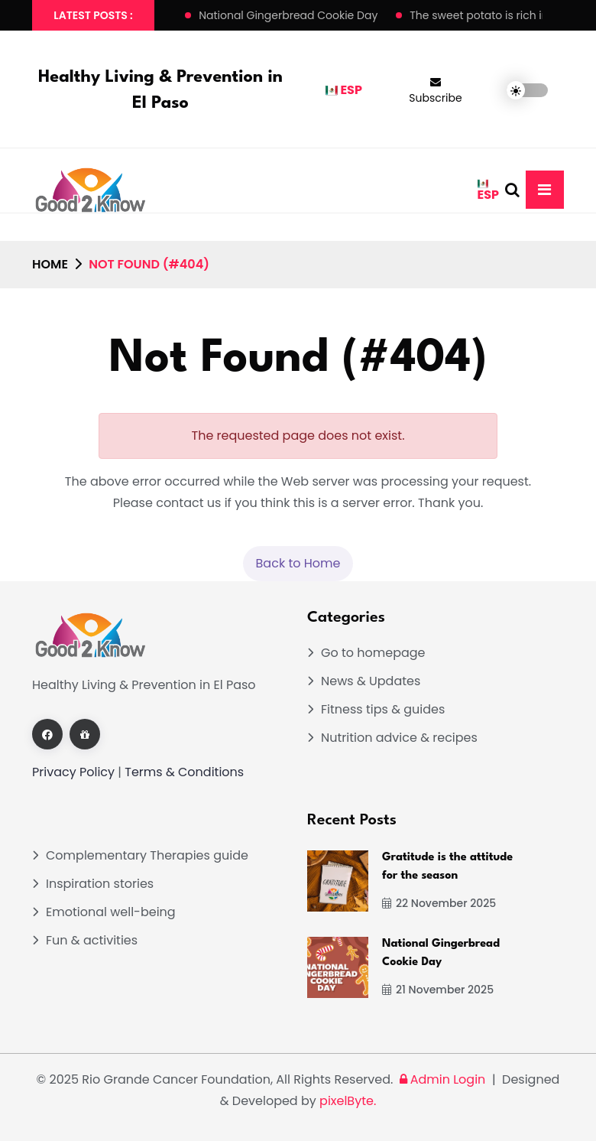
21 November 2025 (438, 989)
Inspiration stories (100, 884)
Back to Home (298, 563)
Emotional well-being (111, 912)
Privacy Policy (73, 772)
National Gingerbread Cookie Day (288, 15)
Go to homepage (373, 653)
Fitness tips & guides (383, 709)
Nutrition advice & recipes (399, 738)
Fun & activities (92, 940)
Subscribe (435, 91)
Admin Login (441, 1079)
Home (50, 264)
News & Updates (370, 681)
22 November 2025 (439, 903)
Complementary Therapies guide (147, 855)
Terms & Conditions (184, 772)
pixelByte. (347, 1101)
